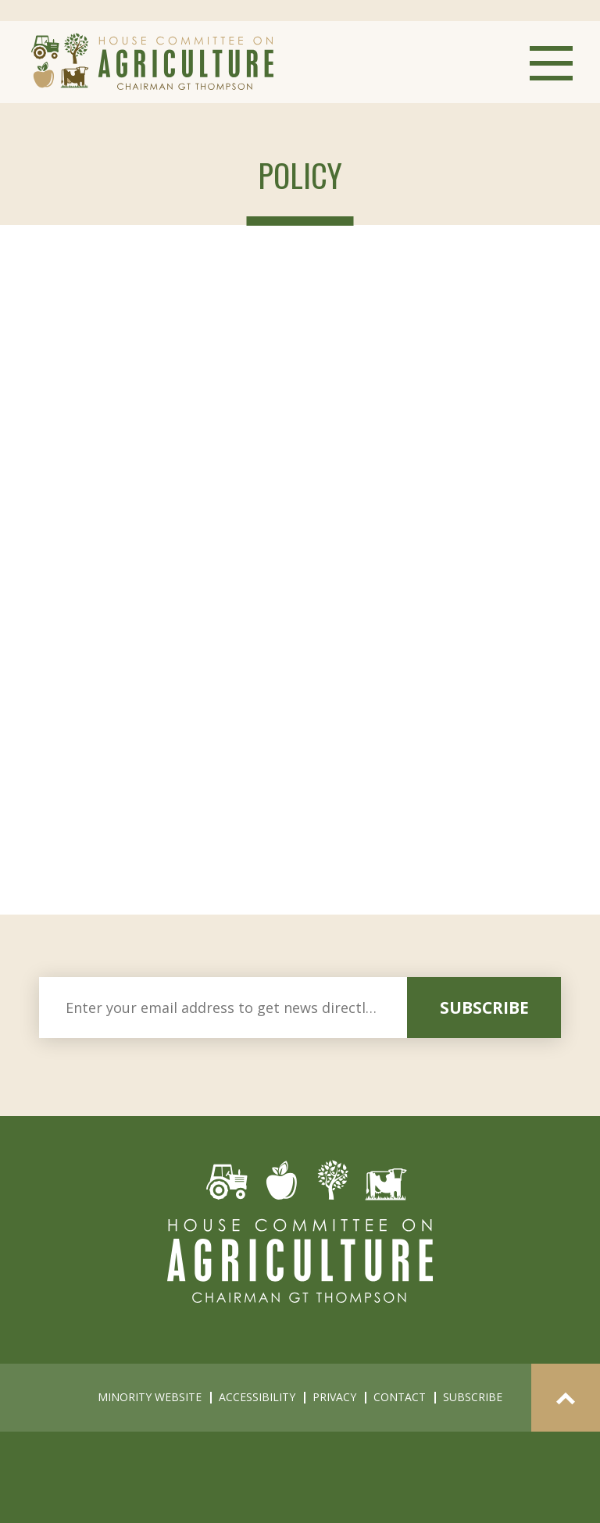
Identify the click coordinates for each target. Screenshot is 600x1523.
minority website (150, 1396)
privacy (334, 1396)
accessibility (257, 1396)
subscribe (484, 1007)
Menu (551, 63)
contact (399, 1396)
